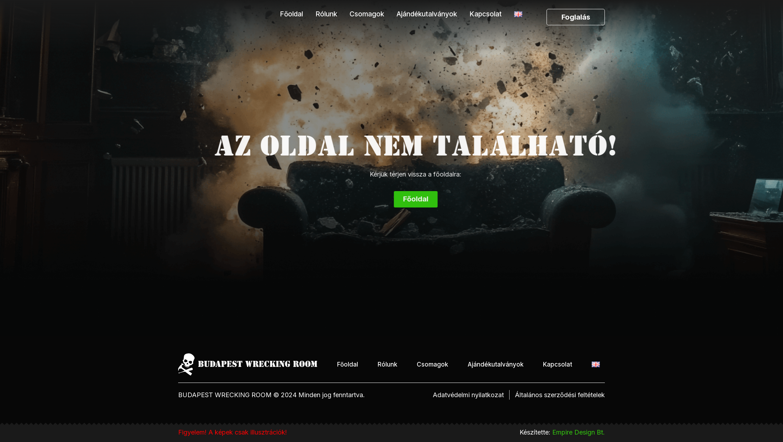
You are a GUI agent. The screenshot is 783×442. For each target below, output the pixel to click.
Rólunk (326, 14)
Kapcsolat (485, 14)
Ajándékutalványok (426, 14)
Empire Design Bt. (578, 432)
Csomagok (367, 14)
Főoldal (291, 14)
